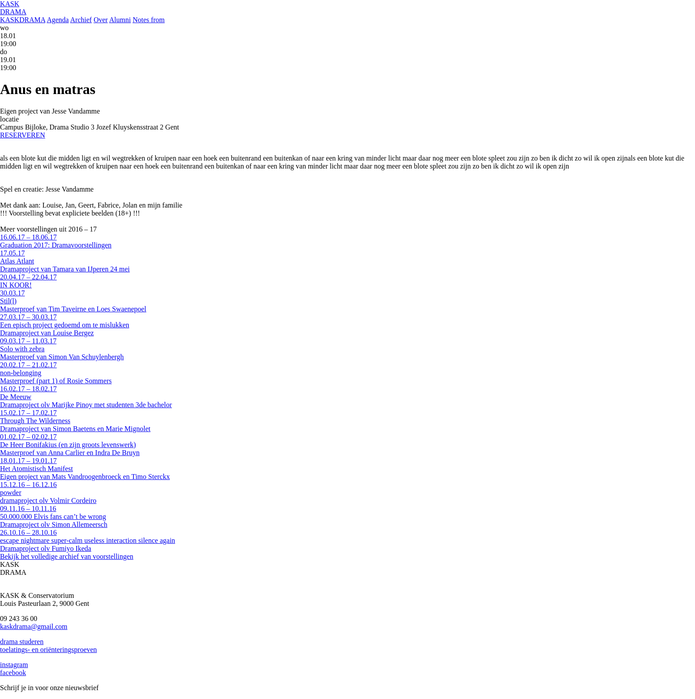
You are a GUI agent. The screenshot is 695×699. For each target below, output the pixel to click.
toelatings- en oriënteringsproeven (48, 649)
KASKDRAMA (22, 20)
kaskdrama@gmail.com (33, 626)
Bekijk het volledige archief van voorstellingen (66, 556)
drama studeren (21, 641)
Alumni (120, 20)
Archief (81, 20)
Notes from (148, 20)
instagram (14, 664)
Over (101, 20)
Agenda (58, 20)
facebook (13, 672)
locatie (9, 119)
